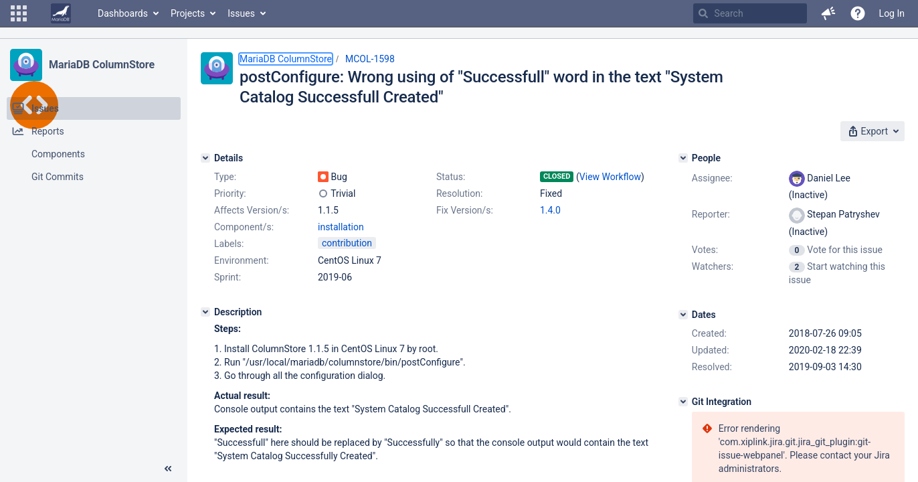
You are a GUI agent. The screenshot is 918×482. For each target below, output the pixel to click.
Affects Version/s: (251, 210)
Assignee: (712, 178)
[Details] (205, 158)
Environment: (241, 260)
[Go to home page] (61, 13)
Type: (225, 176)
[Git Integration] (683, 401)
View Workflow (610, 176)
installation (341, 227)
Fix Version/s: (464, 210)
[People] (683, 158)
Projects (188, 13)
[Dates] (683, 314)
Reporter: (711, 214)
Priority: (230, 193)
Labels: (229, 243)
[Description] (205, 312)
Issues (241, 13)
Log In (892, 13)
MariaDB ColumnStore (102, 64)
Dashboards (123, 13)
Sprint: (227, 277)
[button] (19, 13)
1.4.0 (550, 210)
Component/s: (244, 227)
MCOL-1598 (370, 59)
